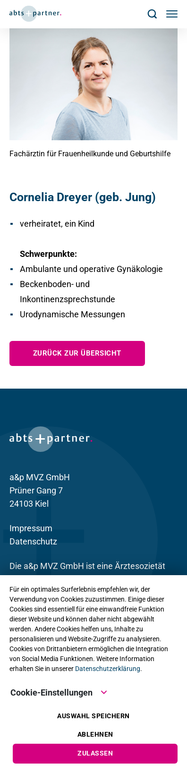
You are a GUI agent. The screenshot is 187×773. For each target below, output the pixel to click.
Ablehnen (95, 735)
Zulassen (95, 753)
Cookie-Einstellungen (59, 691)
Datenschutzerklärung (107, 668)
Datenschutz (33, 541)
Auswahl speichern (93, 716)
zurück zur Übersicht (77, 353)
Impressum (30, 528)
